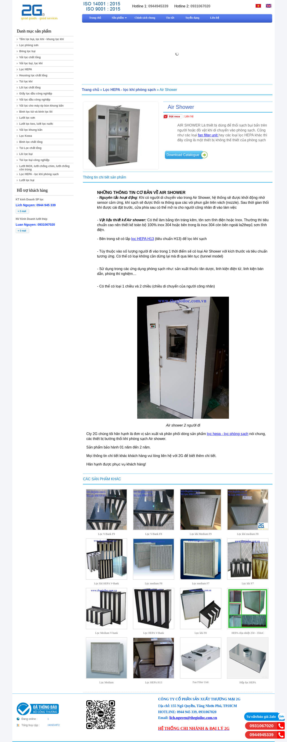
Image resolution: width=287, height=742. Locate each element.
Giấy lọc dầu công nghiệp (35, 93)
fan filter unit (208, 135)
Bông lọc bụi (27, 51)
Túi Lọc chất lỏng (30, 148)
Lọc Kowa (25, 135)
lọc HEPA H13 (142, 239)
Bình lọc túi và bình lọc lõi (35, 111)
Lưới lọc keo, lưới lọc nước (36, 123)
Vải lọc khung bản (30, 129)
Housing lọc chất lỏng (33, 75)
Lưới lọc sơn (27, 117)
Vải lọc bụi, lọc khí (31, 63)
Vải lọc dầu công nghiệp (34, 99)
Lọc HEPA (25, 69)
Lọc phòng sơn (28, 45)
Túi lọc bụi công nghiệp (34, 160)
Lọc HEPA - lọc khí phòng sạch (39, 174)
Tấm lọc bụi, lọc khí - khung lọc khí (41, 39)
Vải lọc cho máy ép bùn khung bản (41, 105)
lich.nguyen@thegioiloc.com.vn (193, 718)
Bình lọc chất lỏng (31, 142)
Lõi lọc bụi (26, 154)
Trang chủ (90, 90)
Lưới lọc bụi (26, 180)
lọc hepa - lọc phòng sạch (227, 434)
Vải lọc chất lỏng (30, 57)
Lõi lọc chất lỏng (30, 87)
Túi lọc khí (26, 81)
